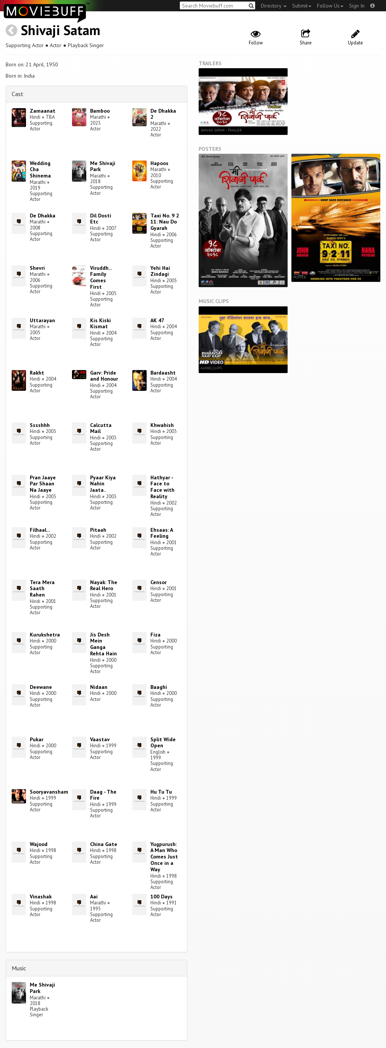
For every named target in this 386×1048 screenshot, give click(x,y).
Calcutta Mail (101, 428)
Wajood (38, 844)
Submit (301, 5)
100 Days (161, 896)
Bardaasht (163, 372)
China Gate (103, 844)
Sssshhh (40, 425)
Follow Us (330, 5)
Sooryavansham (49, 791)
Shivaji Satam (60, 30)
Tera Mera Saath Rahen (42, 588)
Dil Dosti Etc (100, 218)
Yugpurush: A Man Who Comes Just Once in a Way (164, 857)
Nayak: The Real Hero (103, 585)
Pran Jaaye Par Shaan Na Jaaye (43, 484)
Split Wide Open (163, 742)
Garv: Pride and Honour (104, 375)
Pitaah (98, 529)
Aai (94, 896)
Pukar (36, 739)
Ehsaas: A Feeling (161, 533)
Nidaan (98, 687)
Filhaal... (40, 529)
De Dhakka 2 (163, 114)
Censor (158, 582)
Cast (17, 94)
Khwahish (162, 425)
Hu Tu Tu (161, 791)
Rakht (37, 372)
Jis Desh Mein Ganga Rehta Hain (103, 644)
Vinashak (41, 896)
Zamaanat (42, 110)
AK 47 (157, 320)
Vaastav (100, 739)
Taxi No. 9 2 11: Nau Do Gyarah (164, 222)
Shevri (37, 268)
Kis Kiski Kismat (100, 323)
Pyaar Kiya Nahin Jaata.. (103, 484)
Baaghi (158, 687)
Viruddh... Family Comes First (101, 277)
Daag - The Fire (103, 795)
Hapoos (159, 163)
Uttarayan (42, 320)
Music (19, 968)
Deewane (41, 687)
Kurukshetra (45, 634)
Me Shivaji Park (102, 166)
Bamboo (100, 110)
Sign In (357, 5)
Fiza (155, 634)
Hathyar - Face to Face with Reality (162, 487)
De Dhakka (42, 215)
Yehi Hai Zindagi (160, 271)
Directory (273, 5)
